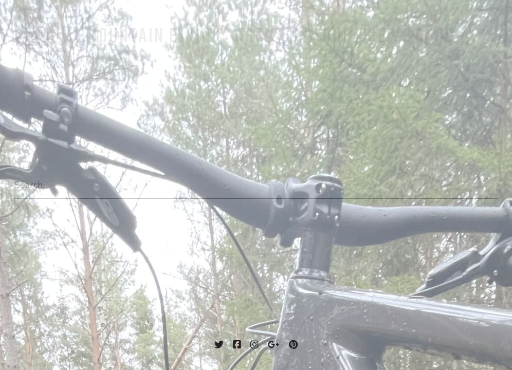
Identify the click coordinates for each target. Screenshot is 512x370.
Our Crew (361, 37)
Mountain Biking (154, 37)
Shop (435, 37)
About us (272, 37)
